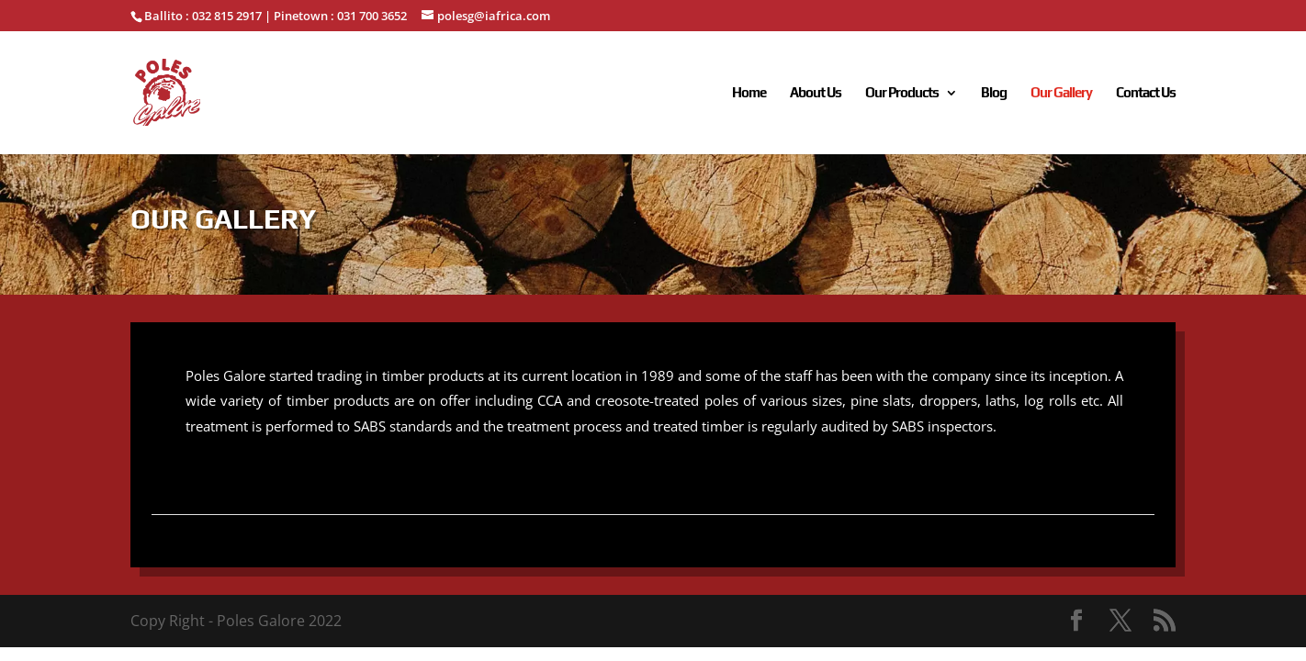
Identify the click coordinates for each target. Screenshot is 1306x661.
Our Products (902, 93)
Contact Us (1146, 93)
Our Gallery (1061, 93)
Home (749, 93)
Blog (994, 93)
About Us (815, 93)
